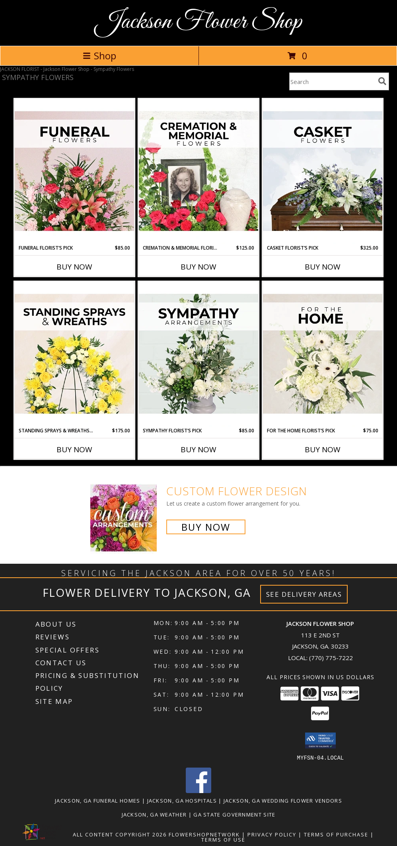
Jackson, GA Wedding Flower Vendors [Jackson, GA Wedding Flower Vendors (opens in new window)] (283, 800)
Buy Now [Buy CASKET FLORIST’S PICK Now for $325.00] (323, 267)
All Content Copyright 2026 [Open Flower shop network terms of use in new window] (120, 834)
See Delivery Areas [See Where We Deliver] (304, 594)
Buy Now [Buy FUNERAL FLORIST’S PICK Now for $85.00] (74, 267)
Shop (99, 55)
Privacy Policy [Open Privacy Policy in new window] (271, 834)
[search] (382, 81)
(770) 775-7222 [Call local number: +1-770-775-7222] (331, 658)
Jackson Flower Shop (198, 22)
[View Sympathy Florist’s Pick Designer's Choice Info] (198, 354)
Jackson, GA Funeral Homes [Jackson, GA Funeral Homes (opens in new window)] (97, 800)
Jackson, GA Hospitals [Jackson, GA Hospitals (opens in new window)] (182, 800)
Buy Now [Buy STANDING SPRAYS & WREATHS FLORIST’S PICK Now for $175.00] (74, 449)
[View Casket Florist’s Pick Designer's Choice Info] (322, 171)
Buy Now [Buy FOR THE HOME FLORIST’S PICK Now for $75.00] (323, 449)
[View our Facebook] (198, 790)
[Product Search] (332, 81)
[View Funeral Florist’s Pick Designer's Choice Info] (74, 171)
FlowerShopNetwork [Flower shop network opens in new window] (204, 834)
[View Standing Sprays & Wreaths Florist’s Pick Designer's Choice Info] (74, 354)
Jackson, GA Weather (154, 814)
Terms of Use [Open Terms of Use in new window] (223, 839)
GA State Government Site (234, 814)
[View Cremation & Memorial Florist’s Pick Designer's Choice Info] (198, 171)
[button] (320, 740)
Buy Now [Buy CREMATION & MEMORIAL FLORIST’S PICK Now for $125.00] (198, 267)
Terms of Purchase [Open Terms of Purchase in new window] (336, 834)
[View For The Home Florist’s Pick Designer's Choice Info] (322, 354)
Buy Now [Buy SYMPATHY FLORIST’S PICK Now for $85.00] (198, 449)
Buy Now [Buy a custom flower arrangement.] (205, 526)
